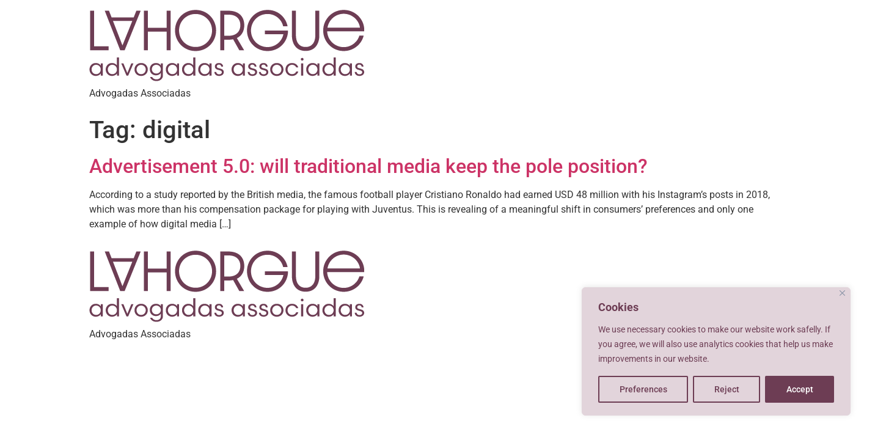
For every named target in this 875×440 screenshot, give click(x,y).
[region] (716, 351)
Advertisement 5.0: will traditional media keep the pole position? (368, 166)
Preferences (643, 389)
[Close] (842, 293)
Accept (799, 389)
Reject (726, 389)
